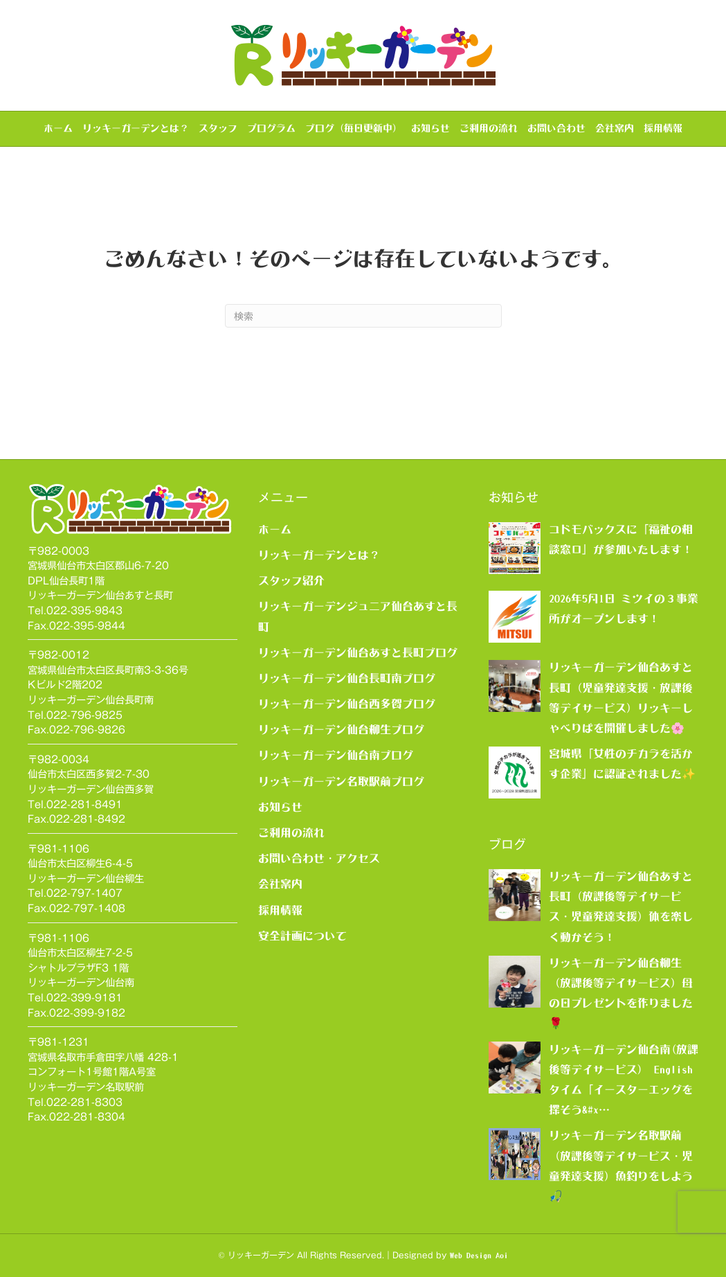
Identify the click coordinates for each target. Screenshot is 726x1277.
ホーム (58, 128)
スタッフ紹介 (291, 580)
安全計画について (302, 935)
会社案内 (614, 128)
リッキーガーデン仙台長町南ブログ (346, 678)
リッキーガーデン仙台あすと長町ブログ (357, 652)
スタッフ (218, 128)
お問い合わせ (556, 128)
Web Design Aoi (479, 1255)
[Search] (363, 316)
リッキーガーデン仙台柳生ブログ (341, 729)
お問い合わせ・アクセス (319, 858)
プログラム (271, 128)
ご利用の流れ (489, 128)
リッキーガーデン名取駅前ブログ (341, 781)
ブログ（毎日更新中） (353, 128)
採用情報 (663, 128)
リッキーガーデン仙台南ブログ (335, 754)
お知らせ (430, 128)
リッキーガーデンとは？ (135, 128)
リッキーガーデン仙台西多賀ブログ (346, 703)
